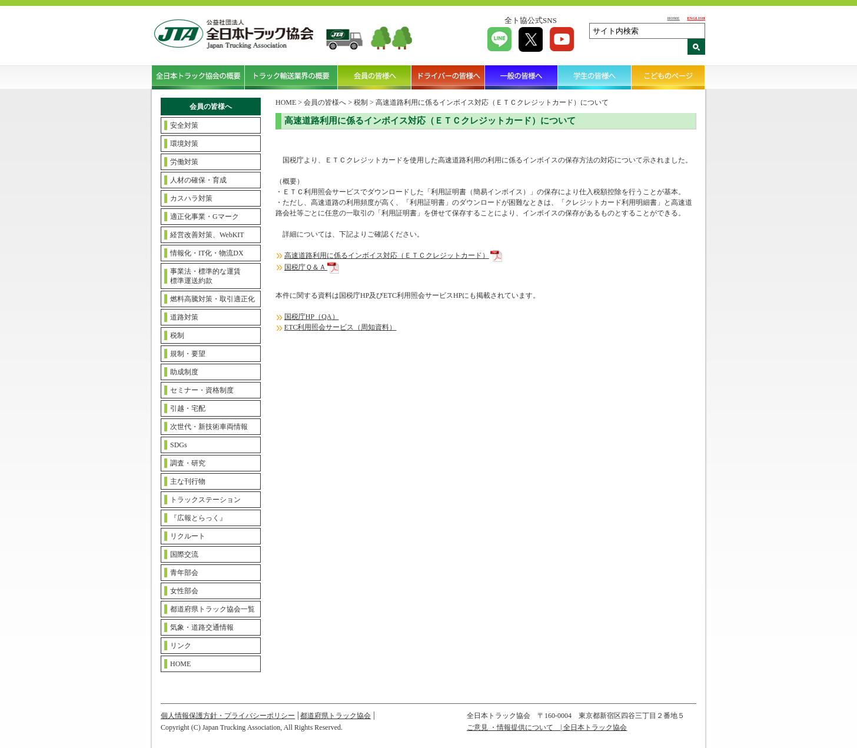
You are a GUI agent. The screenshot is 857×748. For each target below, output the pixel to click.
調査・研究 (187, 463)
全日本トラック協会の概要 (198, 77)
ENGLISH (696, 18)
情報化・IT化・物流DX (207, 253)
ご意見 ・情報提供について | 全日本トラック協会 (547, 727)
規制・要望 (187, 354)
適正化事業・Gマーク (204, 216)
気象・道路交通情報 (202, 627)
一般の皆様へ (522, 77)
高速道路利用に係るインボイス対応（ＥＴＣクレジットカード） (386, 255)
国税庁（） (311, 317)
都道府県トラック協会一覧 (212, 609)
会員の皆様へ (374, 77)
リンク (180, 645)
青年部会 (184, 573)
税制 (177, 335)
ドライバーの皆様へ (448, 77)
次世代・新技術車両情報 (209, 427)
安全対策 (184, 125)
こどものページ (668, 77)
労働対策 (184, 162)
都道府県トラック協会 (335, 716)
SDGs (178, 445)
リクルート (187, 536)
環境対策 (184, 143)
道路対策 (184, 317)
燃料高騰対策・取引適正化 (212, 299)
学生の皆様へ (595, 77)
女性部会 (184, 591)
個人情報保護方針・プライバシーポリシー (228, 716)
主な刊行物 (187, 481)
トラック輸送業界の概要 (291, 77)
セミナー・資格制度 (202, 390)
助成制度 (184, 372)
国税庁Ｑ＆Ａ (305, 267)
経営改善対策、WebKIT (207, 235)
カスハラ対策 (191, 198)
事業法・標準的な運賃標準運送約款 (205, 276)
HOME (673, 18)
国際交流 (184, 554)
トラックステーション (205, 500)
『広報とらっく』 (198, 518)
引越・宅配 (187, 408)
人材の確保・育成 (198, 180)
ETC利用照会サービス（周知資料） (340, 327)
